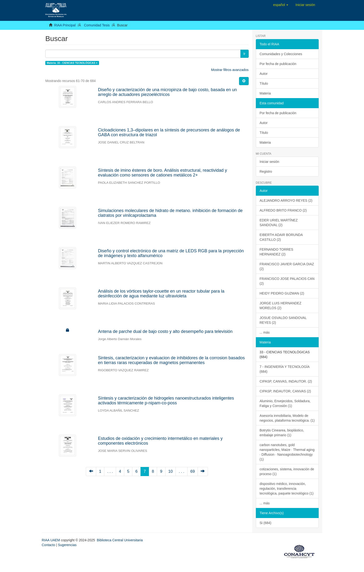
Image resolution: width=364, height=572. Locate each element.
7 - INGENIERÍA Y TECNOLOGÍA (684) (285, 369)
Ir (244, 54)
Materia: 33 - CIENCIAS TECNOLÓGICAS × (72, 62)
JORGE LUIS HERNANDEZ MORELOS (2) (280, 305)
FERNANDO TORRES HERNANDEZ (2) (276, 252)
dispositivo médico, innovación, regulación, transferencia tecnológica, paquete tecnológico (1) (287, 488)
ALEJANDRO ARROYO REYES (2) (286, 200)
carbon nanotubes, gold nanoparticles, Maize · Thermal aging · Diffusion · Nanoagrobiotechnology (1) (287, 452)
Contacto (48, 545)
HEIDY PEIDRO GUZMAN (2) (282, 293)
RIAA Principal (65, 25)
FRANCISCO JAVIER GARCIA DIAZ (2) (287, 266)
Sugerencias (67, 545)
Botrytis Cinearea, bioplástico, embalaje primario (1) (282, 432)
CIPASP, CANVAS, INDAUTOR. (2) (286, 381)
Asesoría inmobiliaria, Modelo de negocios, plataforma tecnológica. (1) (287, 418)
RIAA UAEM (51, 540)
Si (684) (265, 523)
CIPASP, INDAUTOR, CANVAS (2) (285, 391)
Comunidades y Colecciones (281, 54)
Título (264, 83)
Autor (264, 74)
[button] (281, 5)
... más (265, 332)
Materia (265, 93)
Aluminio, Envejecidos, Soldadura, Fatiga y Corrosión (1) (285, 403)
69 (192, 471)
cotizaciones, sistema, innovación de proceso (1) (287, 471)
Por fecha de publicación (278, 64)
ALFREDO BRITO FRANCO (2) (283, 210)
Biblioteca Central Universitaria (120, 540)
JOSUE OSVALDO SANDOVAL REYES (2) (283, 320)
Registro (266, 171)
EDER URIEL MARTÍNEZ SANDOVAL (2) (279, 222)
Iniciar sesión (269, 162)
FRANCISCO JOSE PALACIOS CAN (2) (287, 281)
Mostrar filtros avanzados (229, 70)
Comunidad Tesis (97, 25)
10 (170, 471)
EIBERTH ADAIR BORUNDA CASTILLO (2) (281, 237)
